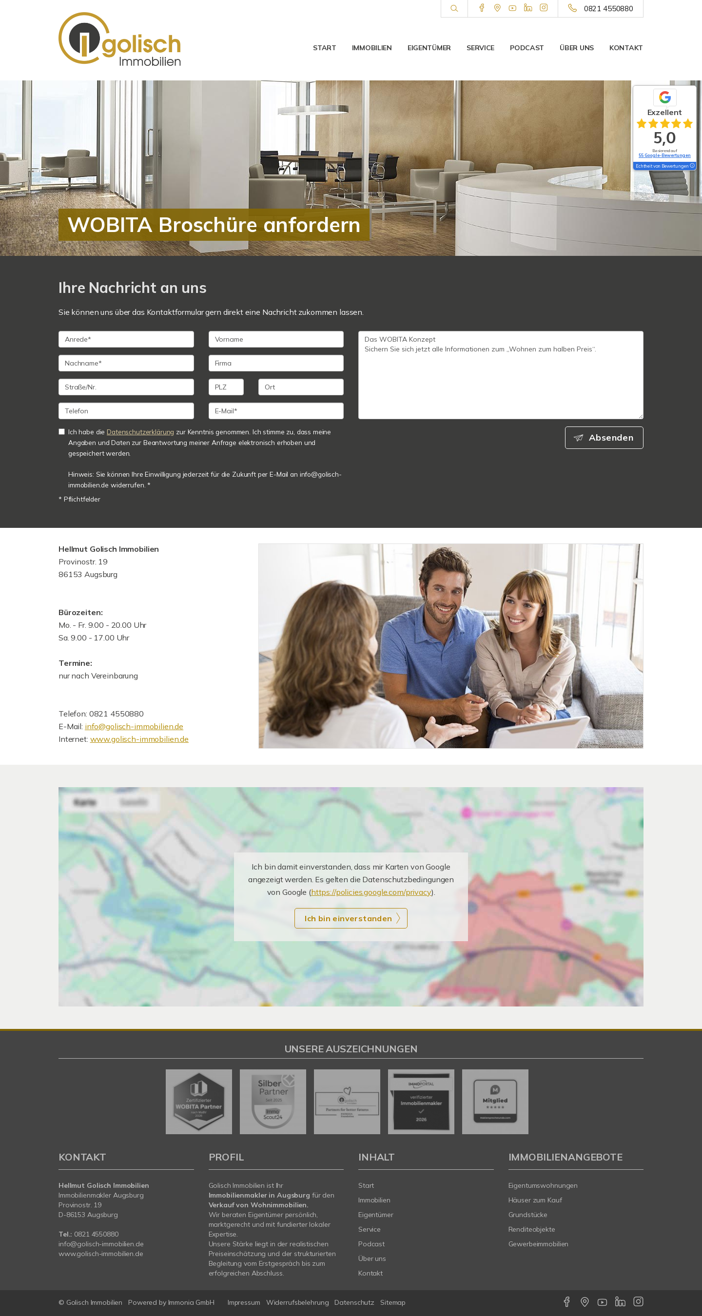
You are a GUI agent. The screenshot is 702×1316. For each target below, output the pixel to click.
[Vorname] (276, 339)
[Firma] (276, 363)
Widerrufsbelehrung (297, 1302)
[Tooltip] (692, 166)
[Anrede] (126, 339)
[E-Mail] (276, 411)
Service (480, 47)
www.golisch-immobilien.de (139, 739)
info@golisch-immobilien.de (134, 726)
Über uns (577, 47)
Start (324, 47)
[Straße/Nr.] (126, 387)
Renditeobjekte (531, 1229)
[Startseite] (126, 39)
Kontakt (626, 47)
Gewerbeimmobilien (538, 1243)
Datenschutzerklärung (140, 431)
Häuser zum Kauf (535, 1200)
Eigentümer (429, 47)
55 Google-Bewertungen (665, 155)
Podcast (527, 47)
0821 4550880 (608, 8)
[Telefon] (126, 411)
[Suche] (454, 9)
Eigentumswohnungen (543, 1185)
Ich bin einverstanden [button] (348, 918)
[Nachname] (126, 363)
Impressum (244, 1302)
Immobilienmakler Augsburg (101, 1195)
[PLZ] (226, 387)
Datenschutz (354, 1302)
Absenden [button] (612, 438)
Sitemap (393, 1302)
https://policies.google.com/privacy (371, 892)
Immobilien (372, 47)
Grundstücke (528, 1214)
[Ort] (301, 387)
